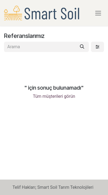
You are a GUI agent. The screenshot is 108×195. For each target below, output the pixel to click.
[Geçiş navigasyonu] (98, 13)
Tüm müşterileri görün (54, 96)
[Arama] (82, 47)
